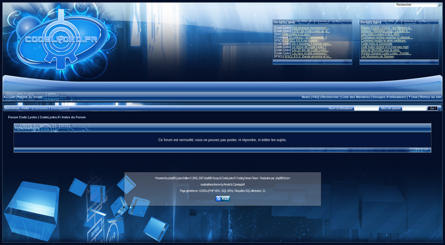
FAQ (316, 97)
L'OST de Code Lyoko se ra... (311, 31)
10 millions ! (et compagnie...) (308, 37)
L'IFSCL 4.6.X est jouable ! (302, 40)
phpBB (172, 178)
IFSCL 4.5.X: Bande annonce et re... (308, 56)
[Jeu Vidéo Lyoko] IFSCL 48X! (380, 34)
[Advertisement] (222, 221)
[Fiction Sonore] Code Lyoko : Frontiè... (386, 53)
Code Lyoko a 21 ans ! (296, 34)
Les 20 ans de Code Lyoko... (310, 50)
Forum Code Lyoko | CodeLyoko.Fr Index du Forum (47, 117)
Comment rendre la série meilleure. (383, 40)
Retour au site (430, 97)
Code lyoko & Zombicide (376, 43)
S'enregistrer (60, 108)
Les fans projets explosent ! (309, 53)
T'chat (413, 97)
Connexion (40, 108)
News (306, 97)
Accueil (9, 97)
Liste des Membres (355, 97)
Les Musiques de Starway (377, 56)
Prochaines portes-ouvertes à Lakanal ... (387, 37)
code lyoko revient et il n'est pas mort (385, 46)
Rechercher (330, 97)
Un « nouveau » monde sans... (311, 43)
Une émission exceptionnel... (310, 27)
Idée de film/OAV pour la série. (380, 50)
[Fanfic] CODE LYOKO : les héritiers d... (386, 27)
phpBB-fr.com (283, 178)
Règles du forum (29, 97)
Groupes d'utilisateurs (389, 97)
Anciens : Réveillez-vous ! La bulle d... (385, 31)
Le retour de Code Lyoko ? (309, 46)
